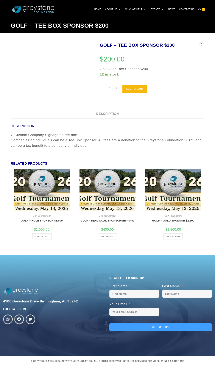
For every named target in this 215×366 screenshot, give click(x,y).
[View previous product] (201, 44)
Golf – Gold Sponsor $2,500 (173, 220)
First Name (118, 286)
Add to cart (135, 88)
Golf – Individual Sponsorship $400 (107, 220)
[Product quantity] (110, 88)
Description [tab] (107, 114)
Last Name (171, 286)
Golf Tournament (42, 216)
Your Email (118, 304)
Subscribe (161, 327)
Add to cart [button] (42, 236)
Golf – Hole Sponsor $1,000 (42, 220)
